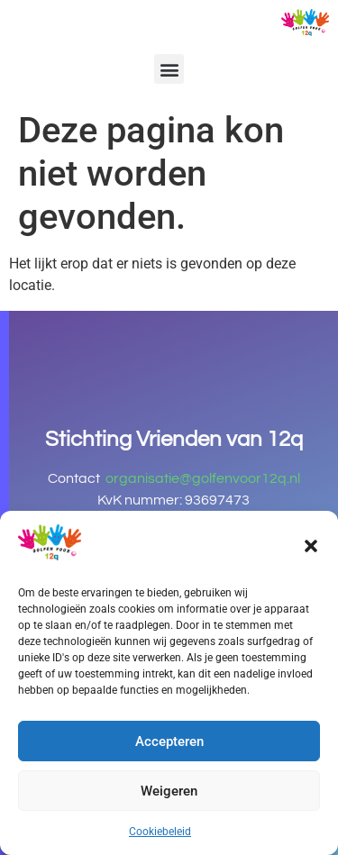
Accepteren (169, 741)
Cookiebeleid (160, 831)
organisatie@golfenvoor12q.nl (202, 478)
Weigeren (169, 791)
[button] (311, 546)
